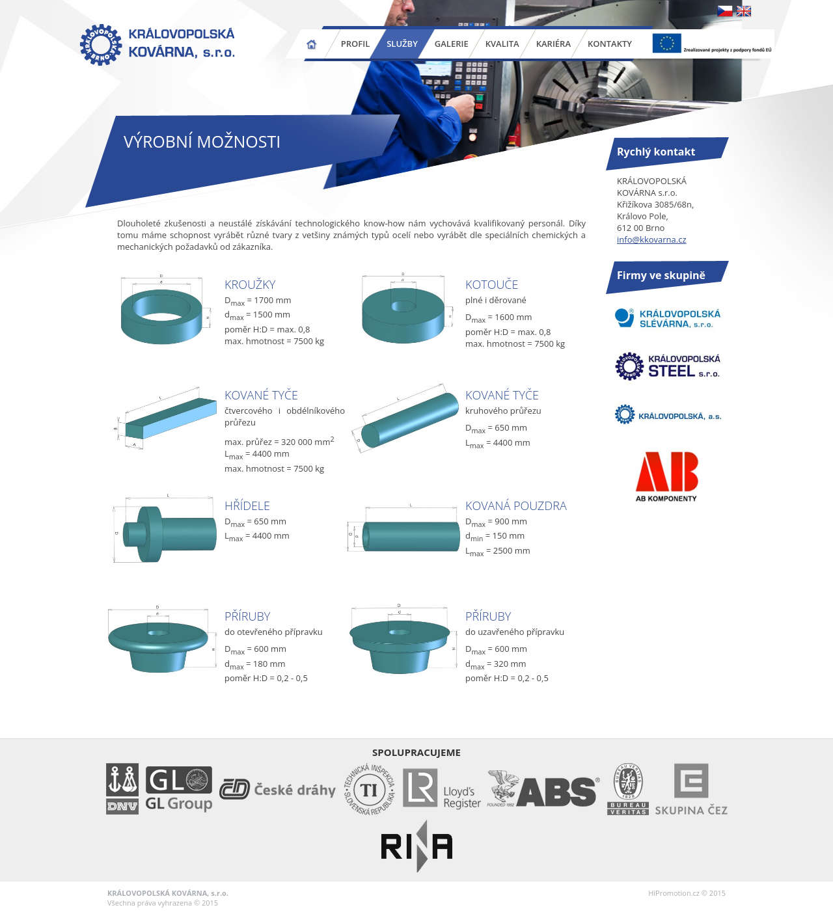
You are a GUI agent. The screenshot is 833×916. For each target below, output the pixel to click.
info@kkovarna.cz (652, 239)
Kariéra (553, 43)
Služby (402, 44)
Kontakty (610, 43)
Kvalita (502, 43)
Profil (355, 43)
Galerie (452, 43)
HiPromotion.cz (674, 893)
